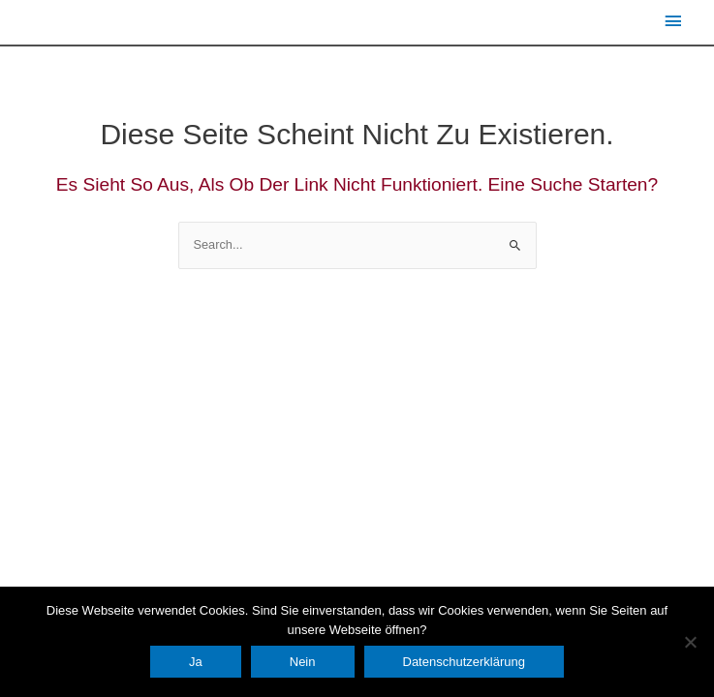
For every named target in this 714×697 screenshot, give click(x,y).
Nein (303, 661)
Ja (195, 661)
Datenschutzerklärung (464, 661)
